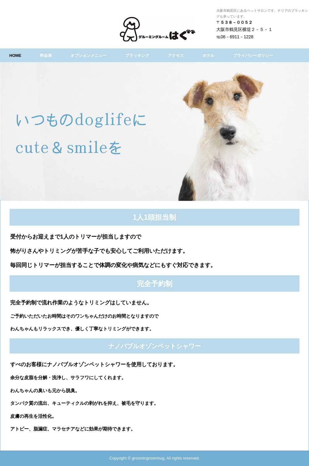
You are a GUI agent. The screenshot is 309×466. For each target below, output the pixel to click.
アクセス (176, 55)
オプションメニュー (88, 55)
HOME (15, 55)
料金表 (46, 55)
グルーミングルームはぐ (175, 29)
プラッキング (137, 55)
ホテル (208, 55)
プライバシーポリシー (253, 55)
